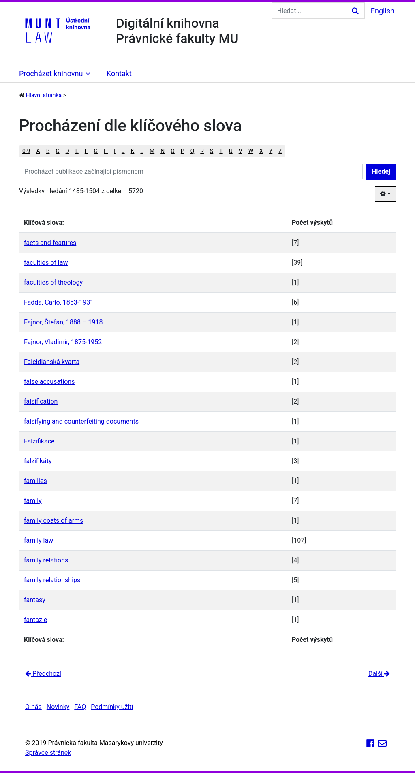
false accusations (49, 381)
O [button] (173, 151)
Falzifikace (39, 441)
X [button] (261, 151)
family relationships (52, 580)
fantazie (35, 620)
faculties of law (46, 262)
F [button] (86, 151)
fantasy (34, 600)
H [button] (106, 151)
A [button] (38, 151)
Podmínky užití (112, 707)
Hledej (381, 171)
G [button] (96, 151)
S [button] (211, 151)
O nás (33, 707)
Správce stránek (48, 752)
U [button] (231, 151)
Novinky (58, 707)
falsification (41, 401)
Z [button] (280, 151)
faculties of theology (53, 282)
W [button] (250, 151)
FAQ (80, 707)
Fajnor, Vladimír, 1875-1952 (63, 342)
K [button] (133, 151)
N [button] (162, 151)
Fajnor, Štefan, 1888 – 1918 (63, 322)
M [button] (152, 151)
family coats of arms (53, 520)
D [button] (67, 151)
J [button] (123, 151)
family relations (46, 560)
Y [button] (270, 151)
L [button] (141, 151)
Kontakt (119, 73)
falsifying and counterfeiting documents (81, 421)
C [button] (57, 151)
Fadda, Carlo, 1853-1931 (59, 302)
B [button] (48, 151)
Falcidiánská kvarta (51, 362)
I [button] (115, 151)
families (35, 481)
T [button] (220, 151)
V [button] (240, 151)
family (33, 501)
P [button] (182, 151)
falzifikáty (37, 461)
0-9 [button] (26, 151)
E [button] (77, 151)
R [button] (202, 151)
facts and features (50, 243)
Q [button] (192, 151)
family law (38, 540)
